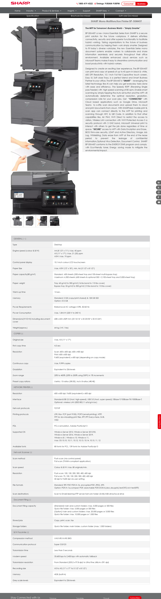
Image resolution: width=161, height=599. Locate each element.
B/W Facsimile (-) (21, 532)
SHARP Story (103, 10)
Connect (121, 10)
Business (141, 4)
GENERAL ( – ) (20, 238)
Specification (33, 16)
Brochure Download (80, 16)
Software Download (128, 16)
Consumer (129, 4)
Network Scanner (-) (23, 452)
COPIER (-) (18, 333)
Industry (31, 10)
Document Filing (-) (22, 499)
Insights (72, 10)
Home (17, 10)
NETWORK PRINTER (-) (23, 387)
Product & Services (52, 10)
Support (86, 10)
